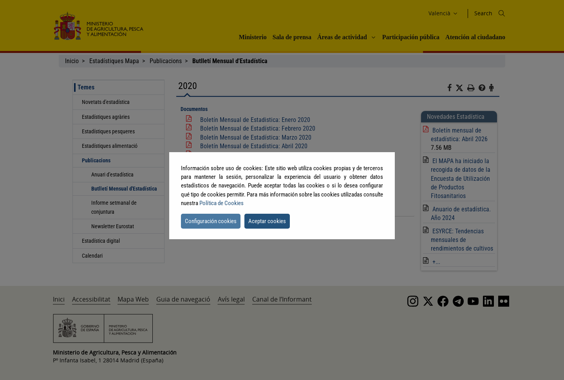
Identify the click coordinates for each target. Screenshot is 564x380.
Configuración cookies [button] (211, 221)
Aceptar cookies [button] (267, 221)
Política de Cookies (221, 203)
